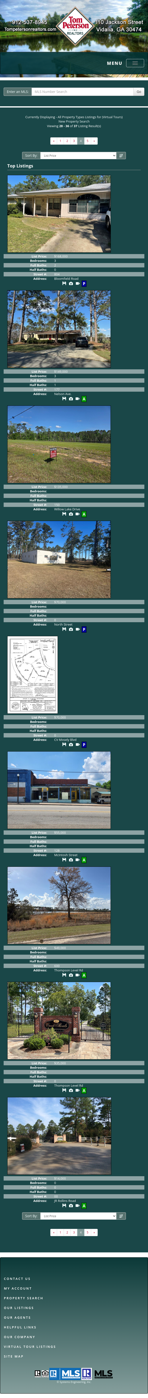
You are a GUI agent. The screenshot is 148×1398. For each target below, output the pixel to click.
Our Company (19, 1337)
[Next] (53, 141)
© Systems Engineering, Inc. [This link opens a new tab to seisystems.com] (74, 1382)
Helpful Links (20, 1327)
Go (139, 91)
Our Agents (17, 1317)
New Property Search (74, 121)
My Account (18, 1288)
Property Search (24, 1298)
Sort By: (31, 155)
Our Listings (19, 1308)
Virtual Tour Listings (30, 1346)
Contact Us (17, 1278)
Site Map (14, 1356)
